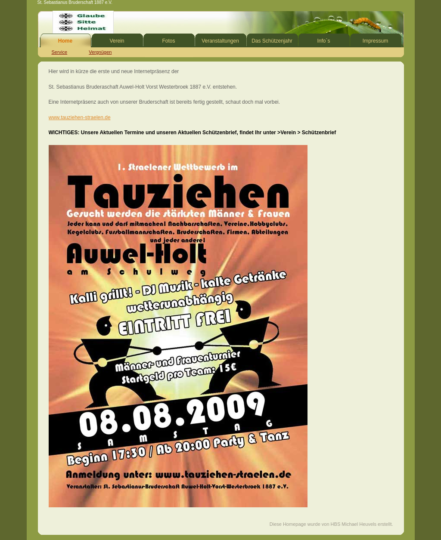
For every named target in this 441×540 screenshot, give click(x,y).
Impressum (375, 41)
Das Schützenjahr (272, 41)
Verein (116, 41)
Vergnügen (100, 52)
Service (60, 52)
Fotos (168, 41)
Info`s (323, 41)
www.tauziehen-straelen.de (80, 117)
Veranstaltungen (220, 41)
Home (65, 41)
